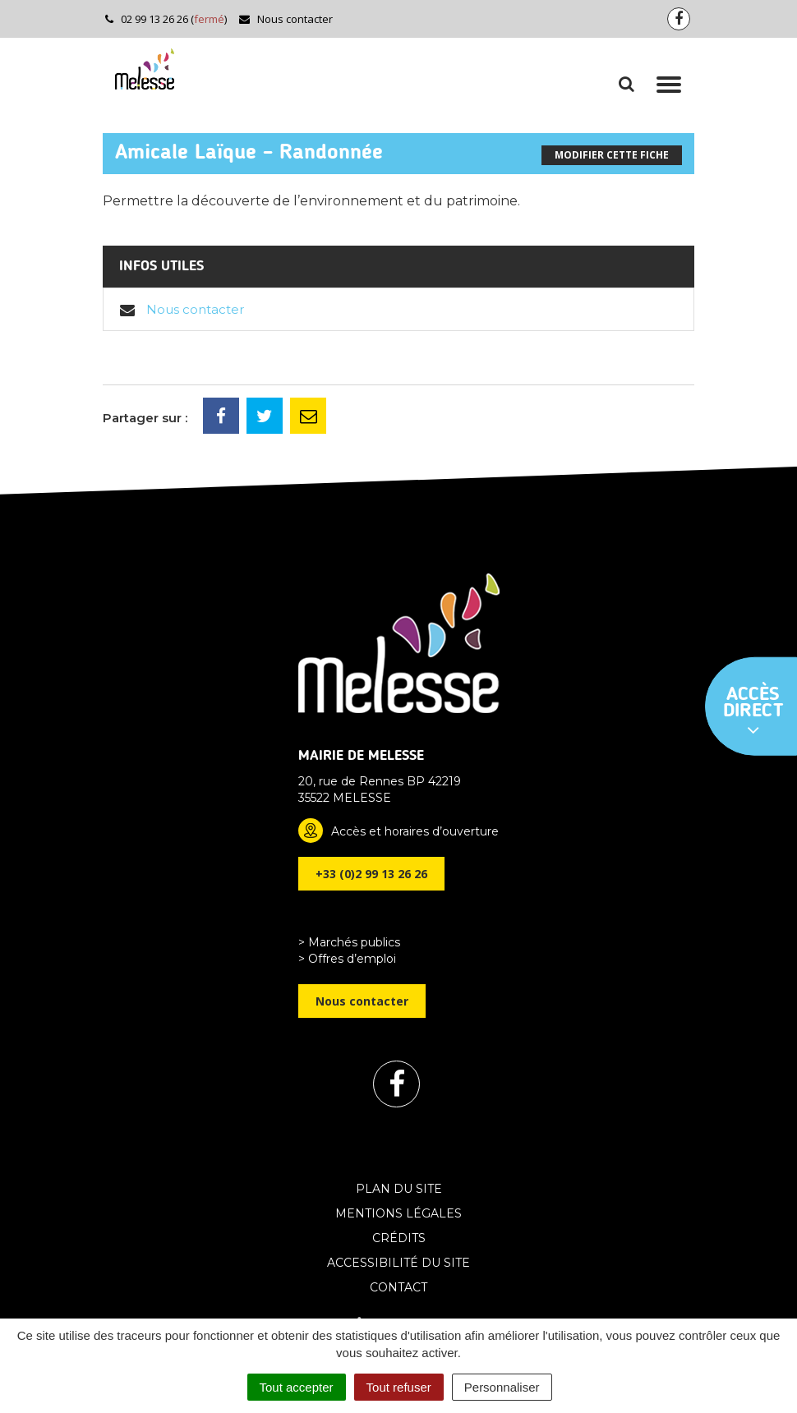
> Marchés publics (349, 942)
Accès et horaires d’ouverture (415, 831)
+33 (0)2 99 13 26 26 (371, 873)
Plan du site (399, 1188)
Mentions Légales (398, 1213)
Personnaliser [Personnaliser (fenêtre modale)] (502, 1387)
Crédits (399, 1238)
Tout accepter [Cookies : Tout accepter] (297, 1387)
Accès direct (753, 712)
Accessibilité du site (398, 1262)
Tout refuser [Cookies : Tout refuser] (398, 1387)
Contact (398, 1287)
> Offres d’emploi (347, 958)
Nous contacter (285, 19)
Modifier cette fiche (612, 155)
